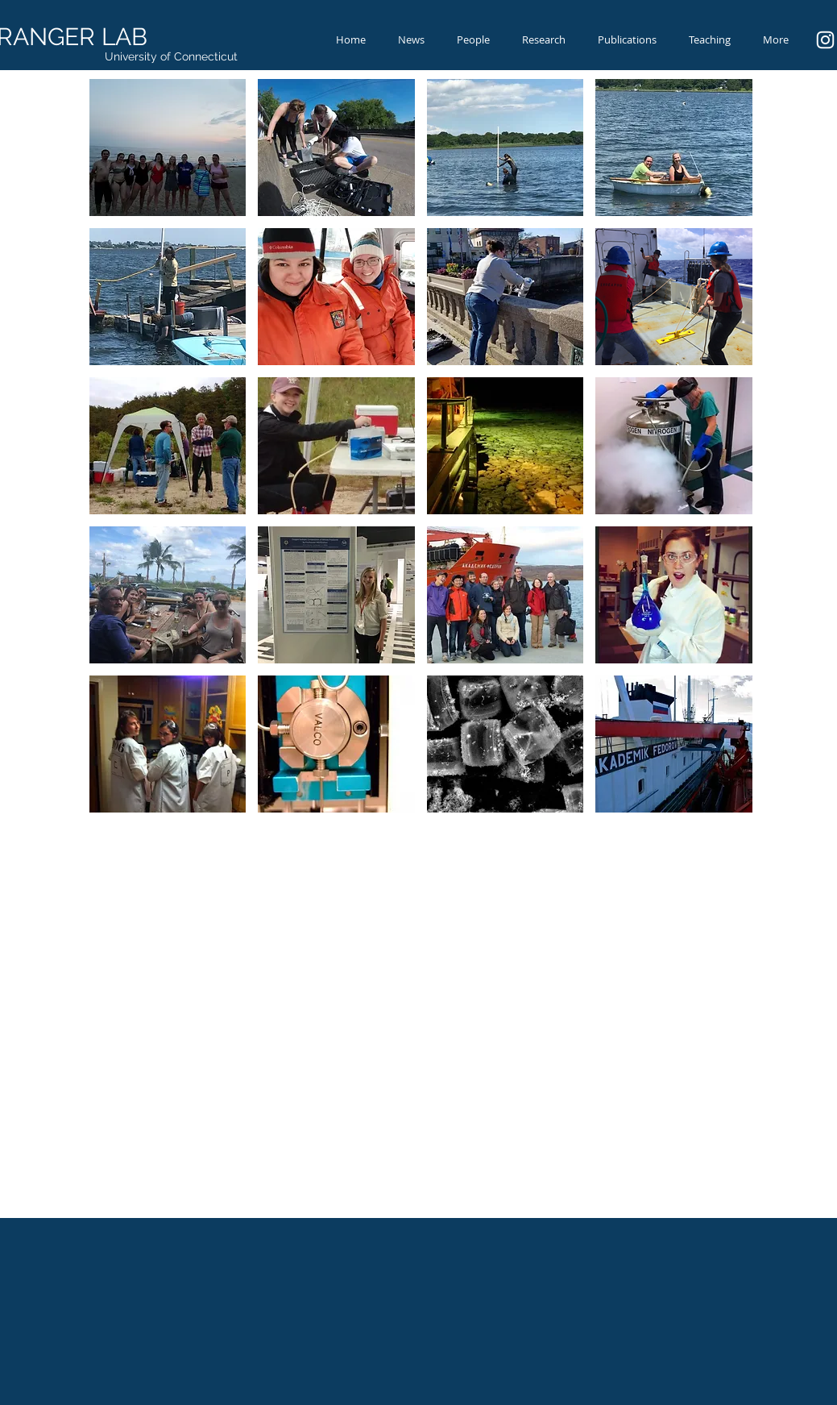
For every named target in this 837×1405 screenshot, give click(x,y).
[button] (168, 147)
